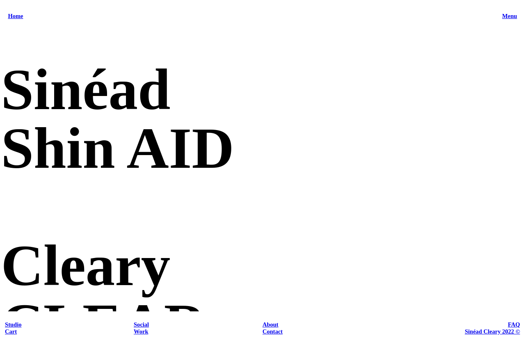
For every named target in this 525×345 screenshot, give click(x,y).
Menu (509, 16)
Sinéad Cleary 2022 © (492, 331)
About (270, 324)
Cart (11, 331)
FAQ (514, 324)
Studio (13, 324)
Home (15, 16)
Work (141, 331)
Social (141, 324)
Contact (272, 331)
